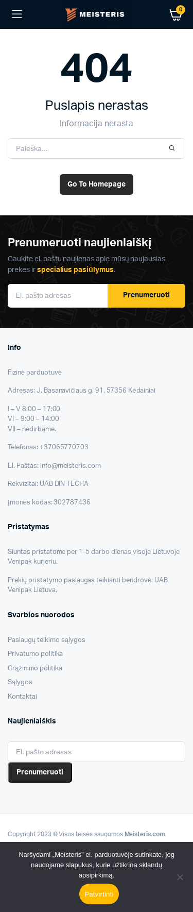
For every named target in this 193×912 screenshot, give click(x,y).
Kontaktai (22, 697)
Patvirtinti (98, 894)
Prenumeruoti (146, 295)
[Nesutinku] (180, 877)
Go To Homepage (96, 184)
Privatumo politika (35, 654)
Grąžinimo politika (35, 668)
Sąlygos (20, 682)
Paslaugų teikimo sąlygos (46, 640)
